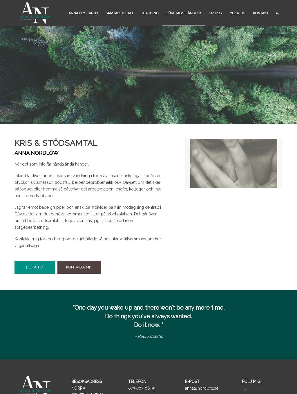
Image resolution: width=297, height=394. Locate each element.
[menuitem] (83, 13)
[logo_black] (34, 13)
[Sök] (277, 13)
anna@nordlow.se (201, 388)
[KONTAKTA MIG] (79, 267)
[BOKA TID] (35, 267)
